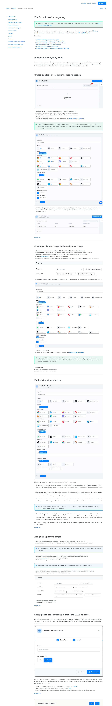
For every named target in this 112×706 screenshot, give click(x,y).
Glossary (94, 3)
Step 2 (70, 688)
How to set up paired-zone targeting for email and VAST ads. (52, 48)
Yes (92, 703)
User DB (10, 36)
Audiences (10, 39)
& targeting (14, 28)
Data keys (10, 33)
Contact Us (102, 3)
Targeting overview (12, 19)
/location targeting (15, 22)
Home (7, 8)
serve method (44, 256)
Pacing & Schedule (84, 33)
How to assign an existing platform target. (47, 46)
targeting (12, 30)
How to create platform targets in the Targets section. (50, 41)
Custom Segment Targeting (14, 47)
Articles (83, 3)
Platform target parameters (76, 118)
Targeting (13, 8)
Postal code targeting (13, 25)
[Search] (95, 8)
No (97, 703)
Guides (89, 3)
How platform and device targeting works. (47, 39)
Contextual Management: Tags (15, 44)
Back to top (37, 237)
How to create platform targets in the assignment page (51, 43)
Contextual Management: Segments (16, 41)
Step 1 (75, 686)
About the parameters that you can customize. (48, 44)
